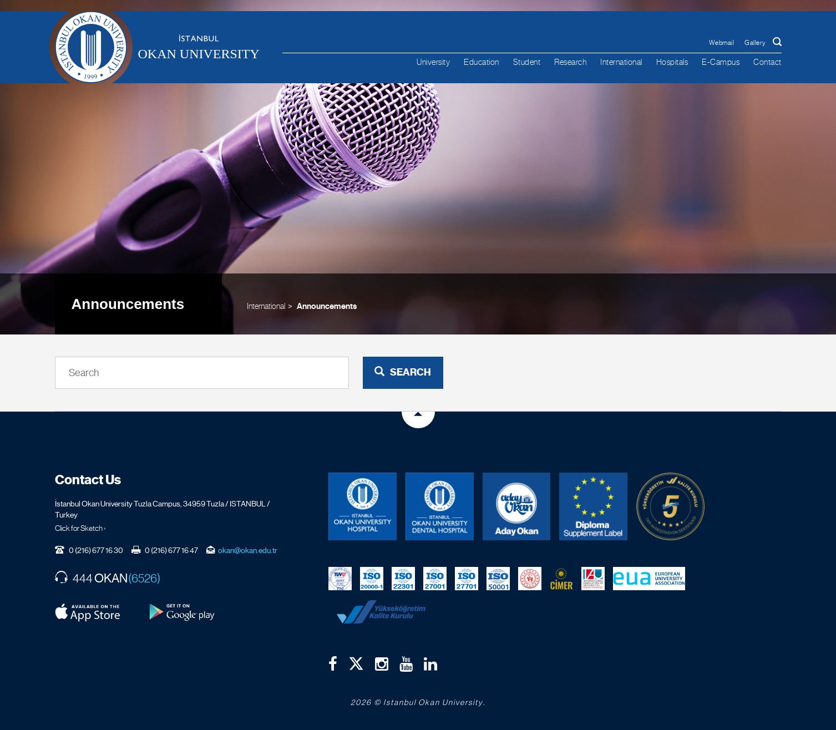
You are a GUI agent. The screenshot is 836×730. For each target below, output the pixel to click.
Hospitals (672, 62)
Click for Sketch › (80, 528)
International (621, 62)
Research (570, 62)
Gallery (755, 43)
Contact (767, 62)
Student (527, 62)
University (433, 62)
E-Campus (720, 62)
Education (481, 62)
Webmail (721, 43)
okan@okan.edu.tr (247, 550)
